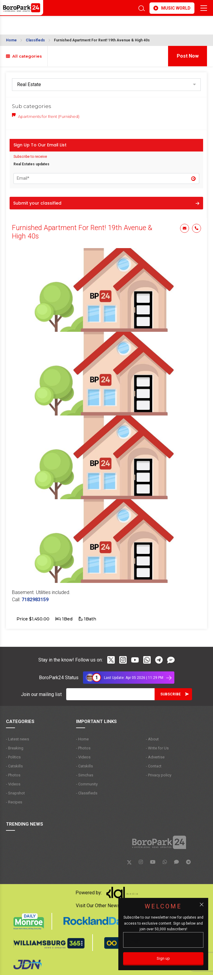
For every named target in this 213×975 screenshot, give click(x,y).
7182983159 (35, 599)
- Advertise (155, 757)
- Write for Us (157, 748)
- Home (82, 739)
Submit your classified (106, 203)
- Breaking (14, 748)
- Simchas (84, 775)
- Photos (13, 775)
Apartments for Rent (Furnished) (48, 116)
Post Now (188, 56)
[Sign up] (163, 958)
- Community (87, 784)
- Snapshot (15, 793)
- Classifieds (86, 793)
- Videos (13, 784)
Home (11, 40)
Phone (196, 228)
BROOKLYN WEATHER (79, 23)
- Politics (13, 757)
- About (152, 739)
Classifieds (35, 40)
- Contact (153, 766)
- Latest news (17, 739)
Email (184, 228)
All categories (24, 56)
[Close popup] (201, 904)
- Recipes (14, 802)
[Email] (110, 694)
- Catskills (14, 766)
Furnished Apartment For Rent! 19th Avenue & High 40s (102, 40)
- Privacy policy (158, 775)
